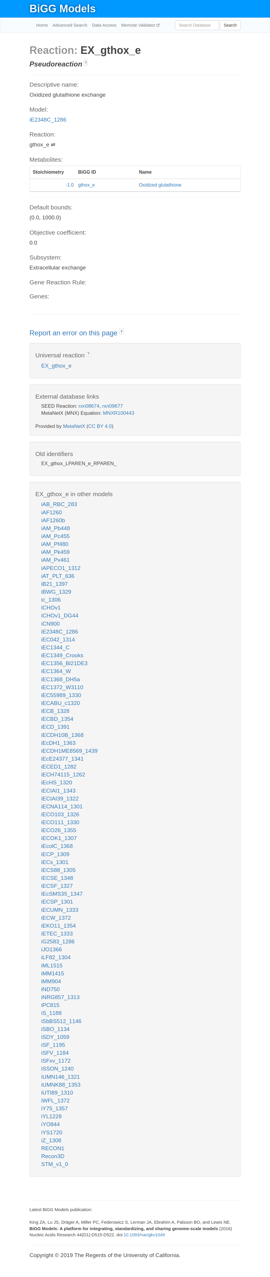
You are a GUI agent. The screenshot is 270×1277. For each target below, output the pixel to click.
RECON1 (52, 1148)
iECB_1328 (55, 711)
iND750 (50, 989)
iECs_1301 (55, 862)
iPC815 (50, 1005)
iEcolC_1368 (57, 846)
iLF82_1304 (56, 957)
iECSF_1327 (57, 886)
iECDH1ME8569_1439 (69, 751)
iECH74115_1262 (63, 774)
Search (230, 25)
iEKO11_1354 (58, 926)
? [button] (86, 63)
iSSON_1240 (57, 1069)
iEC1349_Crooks (62, 655)
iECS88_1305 (58, 870)
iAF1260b (53, 520)
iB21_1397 (54, 584)
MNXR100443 (118, 413)
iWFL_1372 (55, 1100)
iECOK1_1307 (59, 838)
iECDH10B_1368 (62, 735)
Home (42, 25)
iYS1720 (51, 1132)
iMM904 (51, 981)
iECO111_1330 (60, 822)
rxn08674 (89, 406)
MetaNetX (74, 426)
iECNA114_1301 (62, 806)
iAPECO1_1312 (61, 568)
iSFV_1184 (55, 1053)
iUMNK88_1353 (61, 1085)
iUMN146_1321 (60, 1077)
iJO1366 (51, 949)
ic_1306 (51, 600)
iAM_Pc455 (55, 536)
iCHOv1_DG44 (60, 615)
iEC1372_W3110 (62, 687)
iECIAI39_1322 (60, 798)
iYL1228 (51, 1116)
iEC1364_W (56, 671)
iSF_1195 (53, 1045)
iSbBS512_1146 (61, 1021)
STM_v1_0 (54, 1164)
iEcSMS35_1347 (62, 894)
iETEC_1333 (57, 934)
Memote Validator (139, 25)
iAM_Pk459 (55, 552)
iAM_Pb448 (55, 528)
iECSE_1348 (57, 878)
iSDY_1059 (55, 1037)
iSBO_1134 (55, 1029)
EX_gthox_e (56, 366)
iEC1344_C (55, 647)
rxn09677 (112, 406)
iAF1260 (51, 512)
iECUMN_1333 (60, 910)
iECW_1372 (56, 918)
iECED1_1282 (59, 767)
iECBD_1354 (57, 719)
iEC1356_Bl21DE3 (64, 663)
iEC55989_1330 (61, 695)
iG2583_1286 (58, 941)
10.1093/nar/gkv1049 (144, 1234)
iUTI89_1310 (57, 1093)
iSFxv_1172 (56, 1061)
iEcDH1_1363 (58, 743)
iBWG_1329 (56, 592)
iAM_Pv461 (55, 560)
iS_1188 (51, 1013)
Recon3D (52, 1156)
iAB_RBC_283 (59, 504)
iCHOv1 (51, 608)
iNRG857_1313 (60, 997)
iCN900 (50, 624)
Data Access (104, 25)
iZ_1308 (51, 1140)
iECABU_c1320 (60, 703)
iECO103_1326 (60, 814)
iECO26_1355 (58, 830)
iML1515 (52, 965)
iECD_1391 (55, 727)
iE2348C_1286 (48, 120)
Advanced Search (70, 25)
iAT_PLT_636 (57, 576)
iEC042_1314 (58, 639)
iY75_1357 (54, 1108)
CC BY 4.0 (100, 426)
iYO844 (50, 1124)
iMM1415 (52, 973)
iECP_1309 (55, 854)
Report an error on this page (75, 333)
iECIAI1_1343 (58, 791)
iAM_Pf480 (55, 544)
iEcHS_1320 (56, 782)
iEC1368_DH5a (60, 679)
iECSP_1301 (57, 902)
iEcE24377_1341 (62, 759)
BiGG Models (63, 9)
